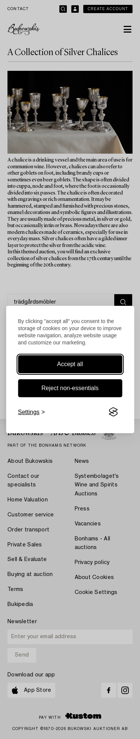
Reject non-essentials (70, 388)
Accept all (70, 364)
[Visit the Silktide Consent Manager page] (113, 412)
